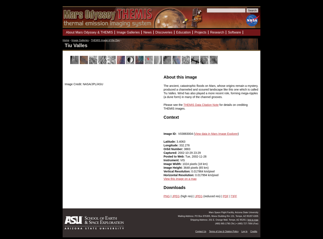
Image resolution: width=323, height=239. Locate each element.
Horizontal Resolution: (179, 175)
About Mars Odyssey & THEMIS (89, 32)
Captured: (171, 152)
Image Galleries (80, 40)
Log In (244, 231)
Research (217, 32)
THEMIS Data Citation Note (201, 104)
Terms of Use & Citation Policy (224, 231)
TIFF (234, 196)
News (147, 32)
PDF (226, 196)
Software (234, 32)
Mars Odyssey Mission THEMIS (75, 5)
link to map (253, 220)
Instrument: (172, 160)
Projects (200, 32)
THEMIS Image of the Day (105, 40)
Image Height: (173, 167)
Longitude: (171, 145)
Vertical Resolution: (177, 171)
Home (66, 40)
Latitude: (170, 141)
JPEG (176, 196)
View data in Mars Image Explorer (216, 133)
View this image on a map (180, 178)
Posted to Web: (174, 156)
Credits (253, 231)
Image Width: (173, 164)
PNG (167, 196)
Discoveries (163, 32)
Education (183, 32)
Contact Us (200, 231)
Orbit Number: (174, 149)
